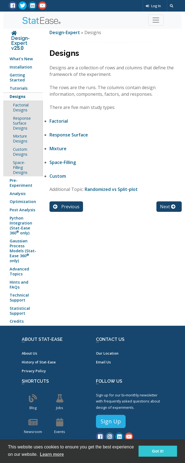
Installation (21, 67)
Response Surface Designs (22, 123)
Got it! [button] (158, 451)
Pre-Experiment (21, 183)
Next (167, 207)
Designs (18, 96)
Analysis (18, 193)
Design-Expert (65, 32)
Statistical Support (20, 311)
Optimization (23, 201)
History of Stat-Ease (39, 362)
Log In (153, 6)
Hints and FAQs (19, 285)
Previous (66, 207)
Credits (17, 321)
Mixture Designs (20, 138)
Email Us (103, 362)
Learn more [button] (52, 454)
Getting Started (17, 77)
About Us (29, 353)
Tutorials (18, 88)
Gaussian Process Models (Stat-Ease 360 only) (23, 250)
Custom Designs (20, 152)
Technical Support (19, 297)
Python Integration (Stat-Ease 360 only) (21, 225)
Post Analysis (22, 209)
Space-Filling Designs (20, 167)
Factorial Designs (21, 107)
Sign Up (111, 421)
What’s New (21, 58)
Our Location (107, 353)
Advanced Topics (19, 271)
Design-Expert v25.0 (20, 41)
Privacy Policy (34, 370)
